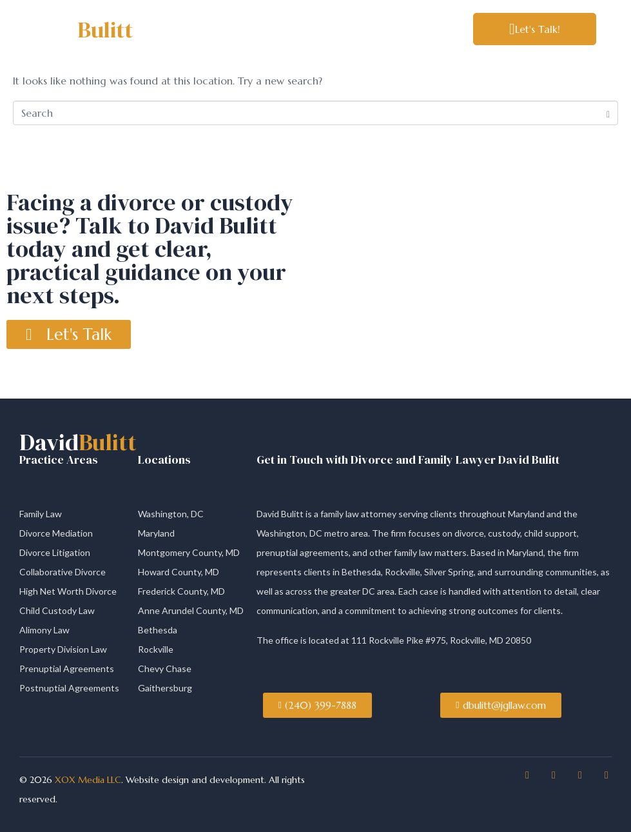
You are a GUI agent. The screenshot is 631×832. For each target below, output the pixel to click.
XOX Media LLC (86, 780)
